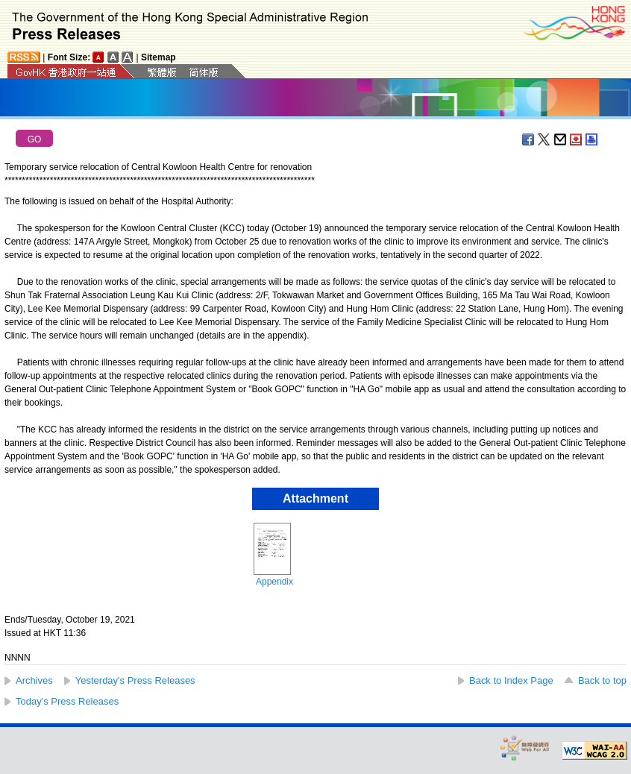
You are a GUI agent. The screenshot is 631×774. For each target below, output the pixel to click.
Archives (34, 680)
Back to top (602, 680)
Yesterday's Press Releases (135, 680)
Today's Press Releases (67, 701)
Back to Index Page (511, 680)
